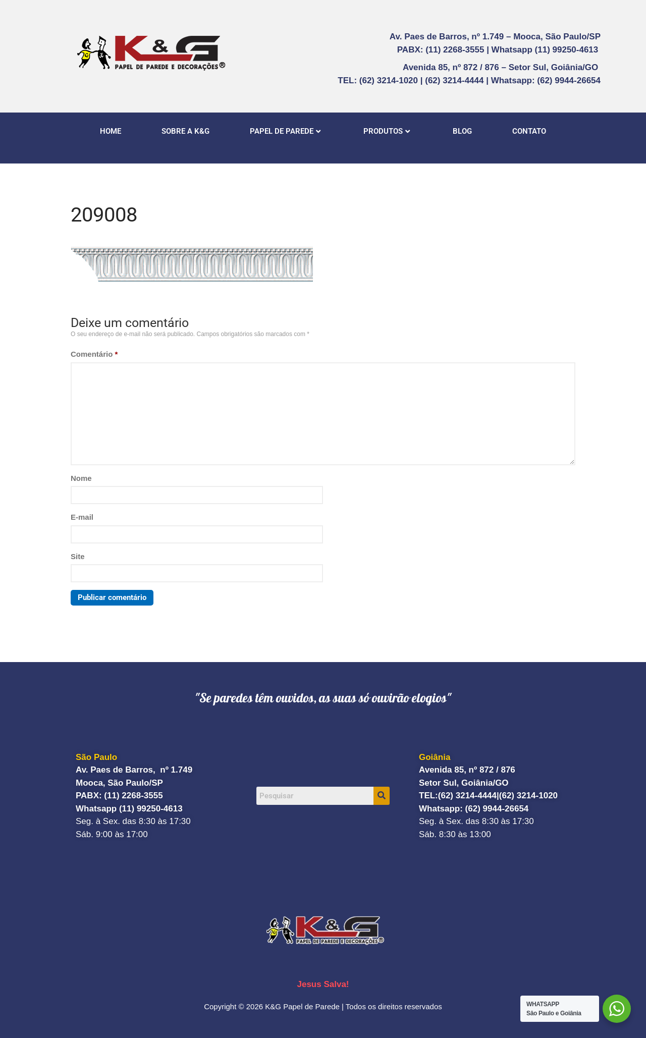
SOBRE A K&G (185, 131)
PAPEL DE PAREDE (285, 131)
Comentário (94, 354)
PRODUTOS (386, 131)
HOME (110, 131)
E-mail (82, 517)
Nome (81, 478)
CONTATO (529, 131)
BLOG (462, 131)
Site (78, 556)
